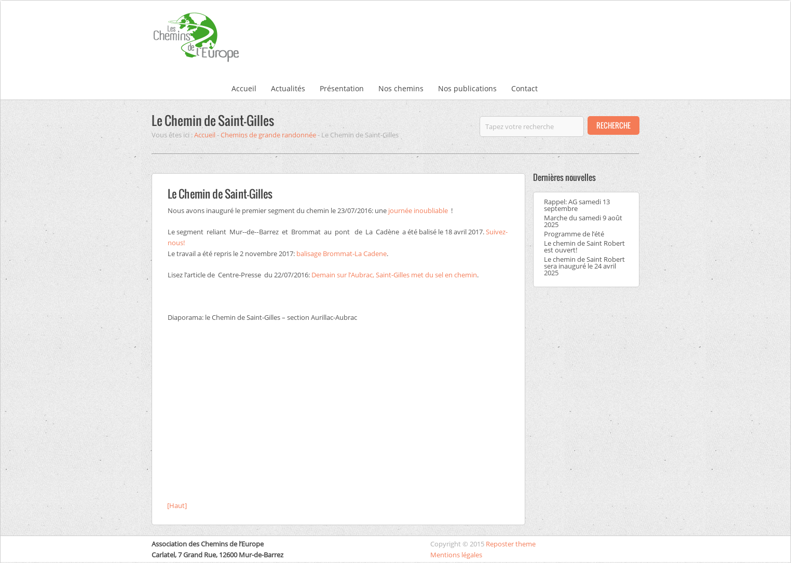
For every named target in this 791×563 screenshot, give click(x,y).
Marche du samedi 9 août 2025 (583, 221)
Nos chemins (401, 88)
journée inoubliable (418, 210)
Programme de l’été (574, 233)
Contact (524, 88)
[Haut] (177, 505)
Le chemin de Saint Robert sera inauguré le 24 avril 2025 (584, 266)
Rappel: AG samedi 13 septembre (577, 205)
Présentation (342, 88)
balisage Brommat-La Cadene (341, 253)
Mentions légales (456, 554)
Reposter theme (511, 543)
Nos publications (467, 88)
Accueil (243, 88)
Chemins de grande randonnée (268, 134)
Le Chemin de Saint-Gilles (213, 120)
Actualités (288, 88)
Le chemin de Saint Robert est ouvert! (584, 246)
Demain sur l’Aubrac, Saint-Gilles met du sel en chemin (394, 274)
